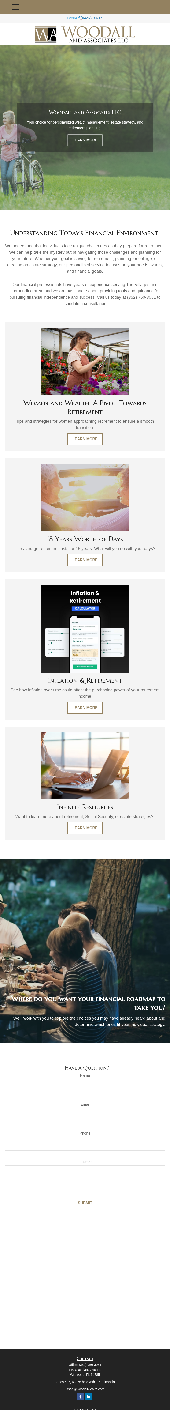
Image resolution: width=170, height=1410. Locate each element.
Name (85, 1076)
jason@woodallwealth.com (85, 1389)
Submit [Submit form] (85, 1203)
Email (85, 1104)
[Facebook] (80, 1396)
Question (85, 1162)
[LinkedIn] (88, 1396)
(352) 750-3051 (90, 1365)
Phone (85, 1133)
